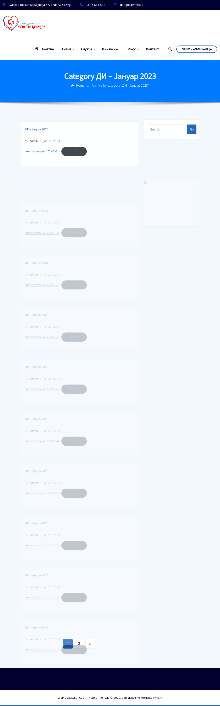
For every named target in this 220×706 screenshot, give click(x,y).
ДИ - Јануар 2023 (36, 136)
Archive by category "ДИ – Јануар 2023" (120, 82)
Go (192, 133)
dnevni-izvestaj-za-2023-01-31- (42, 158)
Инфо (133, 49)
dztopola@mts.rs (131, 5)
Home (80, 82)
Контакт (152, 49)
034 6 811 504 (95, 5)
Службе (88, 49)
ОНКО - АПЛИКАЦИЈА (197, 49)
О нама (67, 49)
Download (74, 158)
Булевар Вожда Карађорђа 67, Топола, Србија (39, 5)
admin (31, 148)
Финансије (111, 49)
